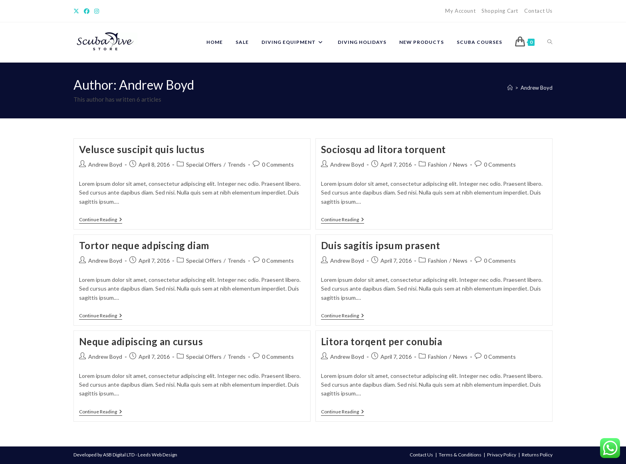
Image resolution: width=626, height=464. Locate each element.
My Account (460, 11)
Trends (237, 164)
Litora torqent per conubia (381, 341)
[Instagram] (96, 11)
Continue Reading (100, 220)
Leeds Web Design (157, 455)
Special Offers (204, 164)
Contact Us (538, 11)
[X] (77, 11)
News (460, 164)
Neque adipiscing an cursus (141, 341)
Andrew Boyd (537, 88)
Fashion (437, 164)
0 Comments (278, 164)
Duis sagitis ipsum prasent (380, 245)
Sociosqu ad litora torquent (383, 149)
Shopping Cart (499, 11)
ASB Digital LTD (119, 455)
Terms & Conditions (460, 455)
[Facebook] (86, 11)
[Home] (510, 88)
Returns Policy (537, 455)
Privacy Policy (501, 455)
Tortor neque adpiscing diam (144, 245)
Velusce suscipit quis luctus (142, 149)
